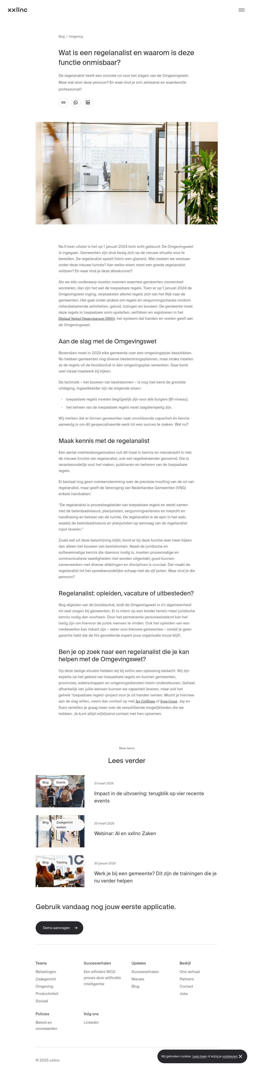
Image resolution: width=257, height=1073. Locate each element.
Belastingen (46, 972)
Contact (186, 986)
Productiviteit (47, 994)
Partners (187, 979)
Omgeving (44, 986)
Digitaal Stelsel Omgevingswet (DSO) (87, 319)
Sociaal (42, 1001)
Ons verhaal (190, 972)
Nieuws (138, 979)
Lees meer (199, 1056)
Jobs (184, 994)
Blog (62, 36)
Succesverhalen (145, 972)
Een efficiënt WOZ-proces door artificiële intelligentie (102, 978)
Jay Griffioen (145, 701)
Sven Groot (168, 701)
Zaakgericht (46, 979)
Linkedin (91, 1022)
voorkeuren (229, 1056)
